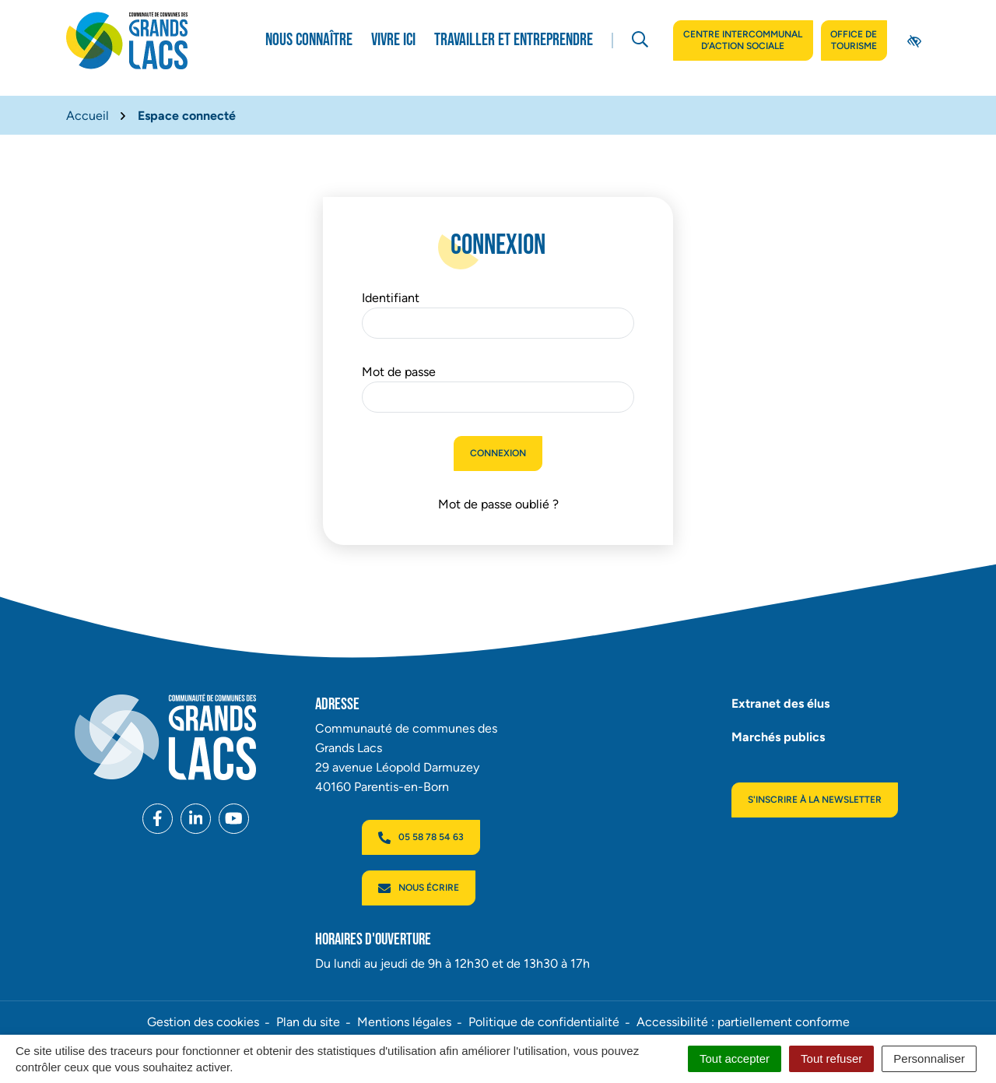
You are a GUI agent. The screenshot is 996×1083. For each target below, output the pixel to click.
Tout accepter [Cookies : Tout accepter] (735, 1058)
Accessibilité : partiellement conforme (743, 1021)
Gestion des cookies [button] (203, 1021)
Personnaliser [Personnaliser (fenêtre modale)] (929, 1058)
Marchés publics (778, 737)
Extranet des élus (780, 703)
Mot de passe (399, 371)
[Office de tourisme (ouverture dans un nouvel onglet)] (854, 40)
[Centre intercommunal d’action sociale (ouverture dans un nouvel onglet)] (743, 40)
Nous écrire (418, 888)
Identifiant (390, 297)
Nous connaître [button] (308, 40)
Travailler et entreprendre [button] (513, 40)
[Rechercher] (640, 41)
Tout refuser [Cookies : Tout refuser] (831, 1058)
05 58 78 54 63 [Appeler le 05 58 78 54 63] (421, 838)
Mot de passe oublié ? (498, 504)
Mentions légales (404, 1021)
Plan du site (308, 1021)
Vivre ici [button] (393, 40)
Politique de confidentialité (543, 1021)
